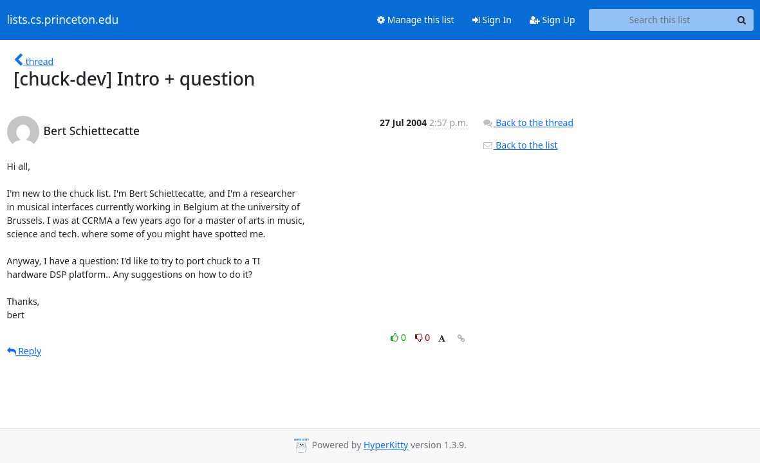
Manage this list (415, 20)
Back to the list (520, 145)
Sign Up (552, 20)
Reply (24, 351)
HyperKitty (386, 445)
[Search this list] (660, 20)
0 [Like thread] (399, 337)
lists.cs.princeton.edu (63, 20)
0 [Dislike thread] (423, 337)
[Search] (742, 20)
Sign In (492, 20)
